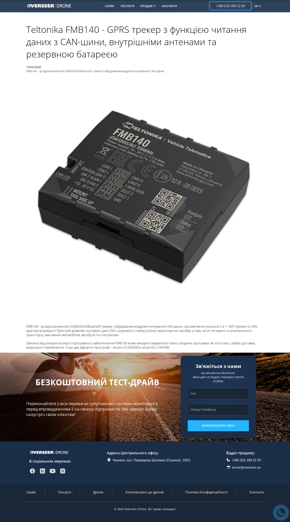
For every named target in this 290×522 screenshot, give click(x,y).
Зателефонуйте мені (218, 426)
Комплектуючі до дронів (144, 492)
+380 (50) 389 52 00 (246, 460)
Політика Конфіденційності (206, 492)
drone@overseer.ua (246, 467)
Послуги (127, 6)
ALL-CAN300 (160, 347)
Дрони (98, 492)
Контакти (169, 6)
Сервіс (110, 6)
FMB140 (32, 326)
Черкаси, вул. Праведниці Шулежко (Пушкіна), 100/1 (152, 460)
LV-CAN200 (130, 347)
